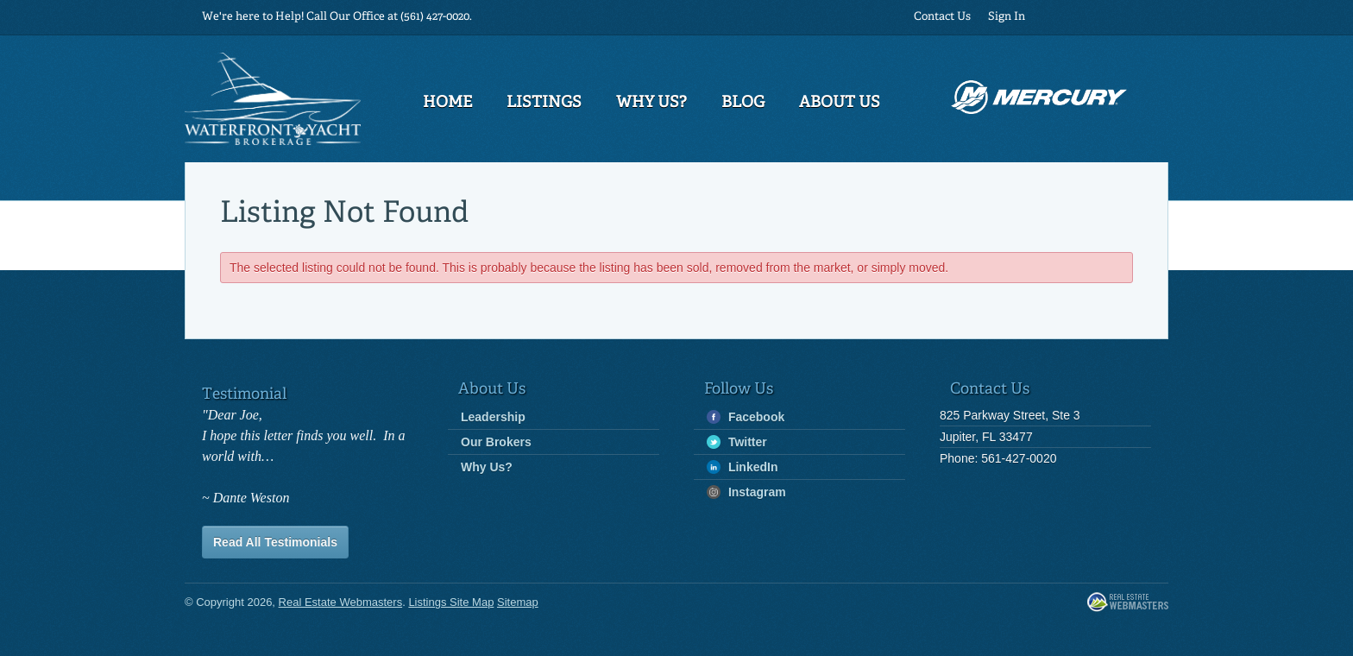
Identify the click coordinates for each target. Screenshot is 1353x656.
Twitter (737, 442)
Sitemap (517, 602)
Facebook (745, 417)
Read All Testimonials (275, 542)
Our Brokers (496, 442)
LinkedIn (742, 467)
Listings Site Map (451, 602)
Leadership (493, 417)
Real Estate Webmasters (1127, 603)
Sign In (1006, 16)
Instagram (746, 492)
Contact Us (942, 16)
